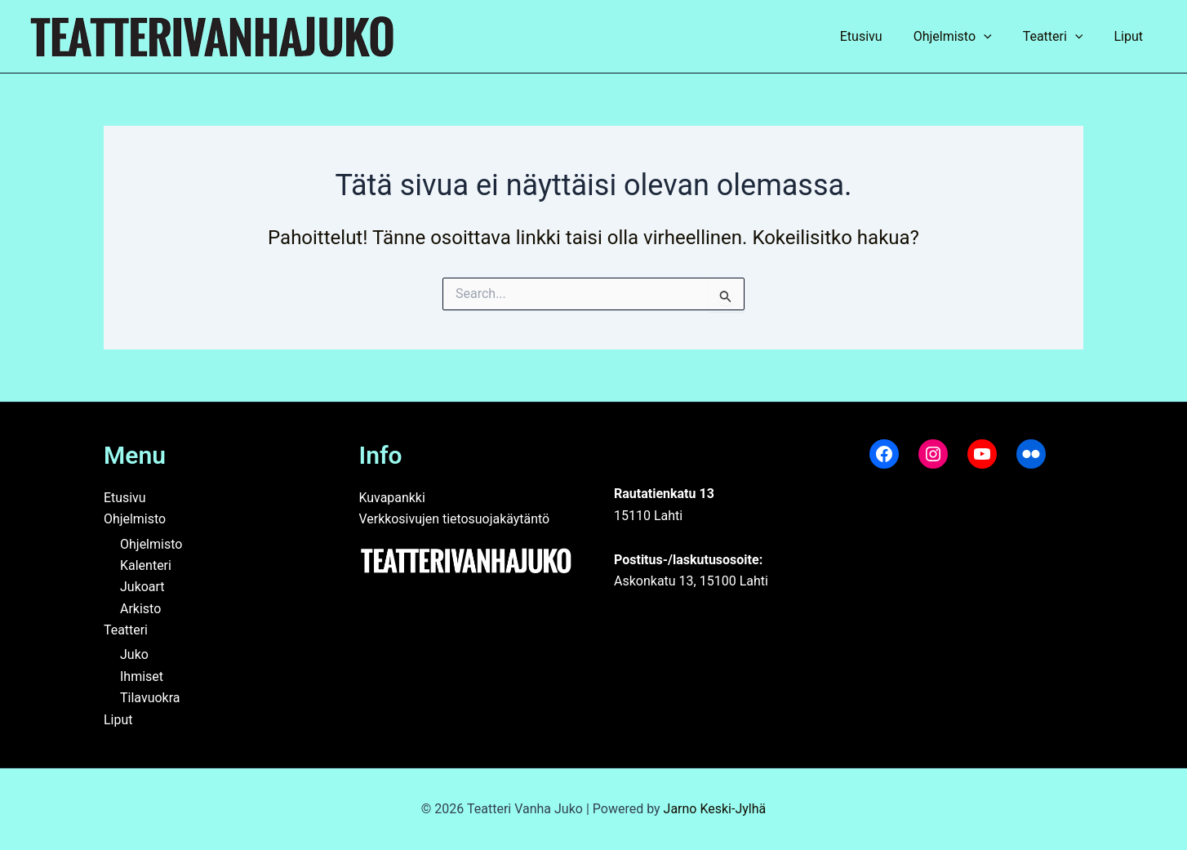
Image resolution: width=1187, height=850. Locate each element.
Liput (1130, 36)
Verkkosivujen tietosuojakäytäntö (455, 519)
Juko (134, 654)
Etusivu (878, 36)
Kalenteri (145, 565)
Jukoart (142, 586)
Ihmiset (141, 676)
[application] (996, 36)
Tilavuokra (150, 697)
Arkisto (140, 608)
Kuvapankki (392, 497)
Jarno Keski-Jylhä (715, 809)
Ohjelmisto (965, 36)
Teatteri (1060, 36)
